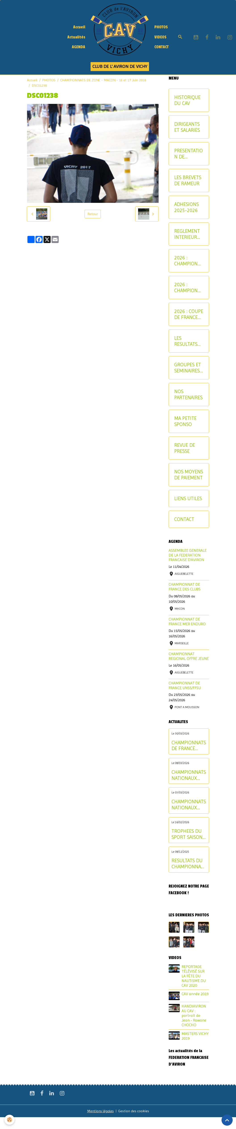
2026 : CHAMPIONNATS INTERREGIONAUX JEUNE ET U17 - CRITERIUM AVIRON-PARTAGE (188, 261)
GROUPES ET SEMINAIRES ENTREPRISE (187, 368)
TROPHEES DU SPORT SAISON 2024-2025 (187, 834)
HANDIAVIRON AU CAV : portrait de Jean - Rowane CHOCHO (194, 1015)
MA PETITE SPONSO (185, 421)
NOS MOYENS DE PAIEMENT (188, 475)
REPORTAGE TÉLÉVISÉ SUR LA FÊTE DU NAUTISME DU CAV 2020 (194, 976)
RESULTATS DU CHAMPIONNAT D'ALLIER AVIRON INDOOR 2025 (187, 864)
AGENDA (78, 47)
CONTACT (161, 47)
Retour (92, 214)
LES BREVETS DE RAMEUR (187, 180)
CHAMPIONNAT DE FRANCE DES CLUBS (185, 586)
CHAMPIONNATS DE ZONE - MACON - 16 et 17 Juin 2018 (103, 80)
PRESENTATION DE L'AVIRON (188, 154)
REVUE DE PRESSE (184, 448)
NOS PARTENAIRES (188, 394)
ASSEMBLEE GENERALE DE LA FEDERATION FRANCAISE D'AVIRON (188, 555)
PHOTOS (161, 27)
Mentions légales (100, 1111)
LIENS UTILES (188, 498)
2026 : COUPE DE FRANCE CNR (188, 314)
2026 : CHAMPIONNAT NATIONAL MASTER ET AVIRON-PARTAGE (188, 287)
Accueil (79, 27)
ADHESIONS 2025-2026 (186, 207)
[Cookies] (9, 1120)
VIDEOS (160, 37)
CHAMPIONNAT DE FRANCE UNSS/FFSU (185, 685)
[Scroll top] (227, 1120)
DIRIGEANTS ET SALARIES (187, 127)
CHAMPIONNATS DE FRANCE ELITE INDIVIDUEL (189, 746)
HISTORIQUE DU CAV (187, 100)
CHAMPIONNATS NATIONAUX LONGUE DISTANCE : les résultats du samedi (189, 805)
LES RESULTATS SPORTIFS (185, 341)
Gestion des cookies (133, 1111)
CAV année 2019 (195, 994)
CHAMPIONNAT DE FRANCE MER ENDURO (187, 621)
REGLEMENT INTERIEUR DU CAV (187, 234)
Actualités (76, 37)
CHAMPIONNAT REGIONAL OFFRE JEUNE (189, 656)
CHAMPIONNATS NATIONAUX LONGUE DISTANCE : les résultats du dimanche (189, 775)
